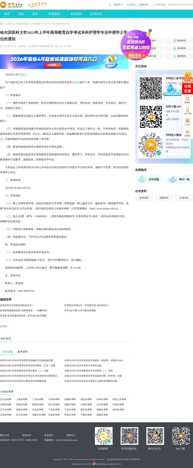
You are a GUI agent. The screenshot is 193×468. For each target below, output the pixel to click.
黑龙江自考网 (119, 399)
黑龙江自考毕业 (22, 24)
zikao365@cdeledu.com (66, 440)
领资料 (187, 136)
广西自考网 (54, 409)
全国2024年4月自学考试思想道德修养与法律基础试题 (26, 360)
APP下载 (187, 113)
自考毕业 (10, 24)
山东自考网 (102, 404)
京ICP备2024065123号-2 (82, 464)
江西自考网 (86, 404)
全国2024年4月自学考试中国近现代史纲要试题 (23, 381)
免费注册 (143, 5)
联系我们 (48, 435)
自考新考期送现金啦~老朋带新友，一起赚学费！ (24, 310)
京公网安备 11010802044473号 (106, 464)
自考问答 (96, 13)
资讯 (36, 13)
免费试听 (164, 198)
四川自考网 (21, 415)
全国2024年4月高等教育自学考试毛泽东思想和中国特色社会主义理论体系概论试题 (41, 376)
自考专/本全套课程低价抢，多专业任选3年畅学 (23, 315)
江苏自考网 (70, 409)
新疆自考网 (102, 415)
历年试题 (154, 179)
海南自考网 (21, 404)
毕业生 (22, 74)
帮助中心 (71, 435)
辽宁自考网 (5, 409)
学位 (77, 82)
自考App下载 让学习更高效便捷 (80, 310)
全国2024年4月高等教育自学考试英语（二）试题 (24, 371)
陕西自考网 (37, 404)
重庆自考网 (86, 409)
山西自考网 (5, 404)
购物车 (187, 102)
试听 (21, 13)
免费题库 (55, 13)
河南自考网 (118, 404)
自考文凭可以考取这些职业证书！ (17, 305)
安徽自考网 (70, 399)
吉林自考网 (102, 399)
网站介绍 (4, 435)
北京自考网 (5, 399)
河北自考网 (37, 409)
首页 (7, 13)
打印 (68, 46)
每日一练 (184, 179)
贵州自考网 (118, 409)
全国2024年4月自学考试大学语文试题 (82, 365)
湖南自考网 (21, 409)
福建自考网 (70, 404)
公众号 (187, 125)
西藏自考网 (102, 409)
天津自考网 (54, 399)
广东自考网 (37, 399)
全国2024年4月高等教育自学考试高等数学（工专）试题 (27, 365)
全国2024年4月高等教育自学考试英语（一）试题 (88, 371)
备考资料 (76, 13)
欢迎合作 (26, 435)
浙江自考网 (54, 404)
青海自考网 (70, 415)
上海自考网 (21, 399)
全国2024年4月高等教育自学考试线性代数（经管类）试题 (93, 376)
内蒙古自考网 (39, 415)
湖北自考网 (86, 399)
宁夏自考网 (86, 415)
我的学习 (118, 5)
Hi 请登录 (131, 5)
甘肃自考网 (54, 415)
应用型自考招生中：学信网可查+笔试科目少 (86, 305)
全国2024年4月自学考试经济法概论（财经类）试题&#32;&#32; (95, 360)
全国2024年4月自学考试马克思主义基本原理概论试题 (90, 381)
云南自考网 (5, 415)
